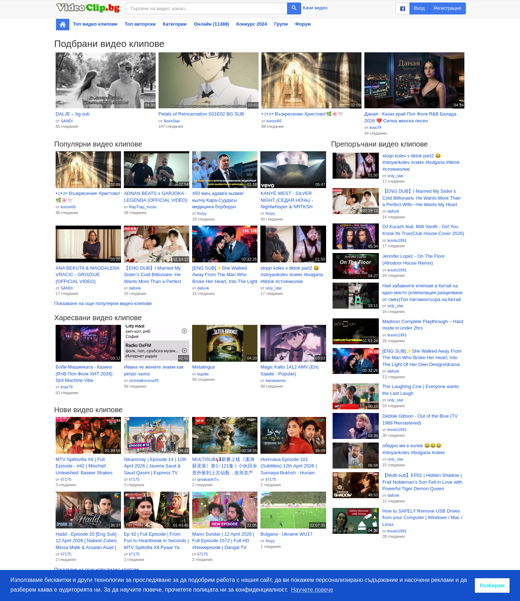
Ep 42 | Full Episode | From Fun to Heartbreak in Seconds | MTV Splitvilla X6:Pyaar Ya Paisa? (156, 541)
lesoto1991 (397, 240)
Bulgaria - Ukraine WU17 (286, 534)
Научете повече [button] (312, 590)
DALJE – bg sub (73, 114)
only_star (273, 288)
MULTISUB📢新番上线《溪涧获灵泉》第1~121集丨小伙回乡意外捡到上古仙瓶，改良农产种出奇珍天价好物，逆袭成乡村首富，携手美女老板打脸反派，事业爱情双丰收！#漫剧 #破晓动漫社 (224, 466)
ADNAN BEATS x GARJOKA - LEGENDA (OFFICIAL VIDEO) (155, 197)
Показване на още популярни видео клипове (103, 303)
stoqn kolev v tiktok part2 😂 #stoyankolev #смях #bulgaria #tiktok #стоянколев (291, 274)
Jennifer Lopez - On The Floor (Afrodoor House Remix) (413, 259)
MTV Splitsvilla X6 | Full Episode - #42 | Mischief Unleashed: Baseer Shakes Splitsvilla (84, 466)
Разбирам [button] (492, 585)
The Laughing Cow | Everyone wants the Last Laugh (420, 390)
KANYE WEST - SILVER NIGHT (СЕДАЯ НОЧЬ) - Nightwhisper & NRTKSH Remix (286, 200)
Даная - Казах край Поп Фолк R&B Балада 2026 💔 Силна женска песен (410, 117)
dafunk (135, 288)
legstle (203, 374)
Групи (281, 24)
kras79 (375, 127)
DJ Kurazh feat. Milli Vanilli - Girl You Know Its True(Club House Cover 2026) (423, 230)
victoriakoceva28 (144, 380)
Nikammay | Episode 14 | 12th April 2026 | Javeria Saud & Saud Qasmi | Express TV (155, 466)
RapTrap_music (143, 207)
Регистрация (447, 8)
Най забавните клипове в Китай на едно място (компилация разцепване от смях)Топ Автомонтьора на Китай (422, 292)
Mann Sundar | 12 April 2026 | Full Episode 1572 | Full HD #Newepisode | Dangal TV (223, 540)
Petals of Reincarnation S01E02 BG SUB (201, 114)
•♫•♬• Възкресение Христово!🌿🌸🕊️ (302, 114)
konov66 (274, 121)
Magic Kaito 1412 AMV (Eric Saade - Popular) (289, 370)
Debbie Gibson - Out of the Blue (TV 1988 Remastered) (420, 419)
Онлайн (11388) (211, 24)
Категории (175, 24)
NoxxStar (172, 121)
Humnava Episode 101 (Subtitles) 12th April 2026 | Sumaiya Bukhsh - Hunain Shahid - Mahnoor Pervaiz (288, 466)
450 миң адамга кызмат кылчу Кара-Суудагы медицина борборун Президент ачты (218, 200)
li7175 (66, 479)
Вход (419, 8)
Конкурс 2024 (251, 24)
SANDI (67, 121)
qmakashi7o (207, 479)
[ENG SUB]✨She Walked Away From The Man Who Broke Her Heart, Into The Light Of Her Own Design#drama (224, 275)
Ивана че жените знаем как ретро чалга (153, 370)
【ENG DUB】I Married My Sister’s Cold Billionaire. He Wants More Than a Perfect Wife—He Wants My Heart (152, 275)
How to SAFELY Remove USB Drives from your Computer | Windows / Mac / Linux (422, 517)
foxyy (202, 213)
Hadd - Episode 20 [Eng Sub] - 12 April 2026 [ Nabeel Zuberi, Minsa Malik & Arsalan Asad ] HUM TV (87, 541)
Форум (303, 24)
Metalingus (203, 367)
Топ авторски (140, 24)
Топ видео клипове (95, 24)
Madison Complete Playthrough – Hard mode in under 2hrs (422, 325)
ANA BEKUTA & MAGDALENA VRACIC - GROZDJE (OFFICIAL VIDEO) (88, 274)
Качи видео (315, 7)
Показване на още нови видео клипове (96, 569)
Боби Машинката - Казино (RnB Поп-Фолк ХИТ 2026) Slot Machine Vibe (84, 373)
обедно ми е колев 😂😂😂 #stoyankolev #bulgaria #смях (413, 449)
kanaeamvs (275, 380)
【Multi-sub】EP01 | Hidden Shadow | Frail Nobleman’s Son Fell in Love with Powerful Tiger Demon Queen (422, 481)
